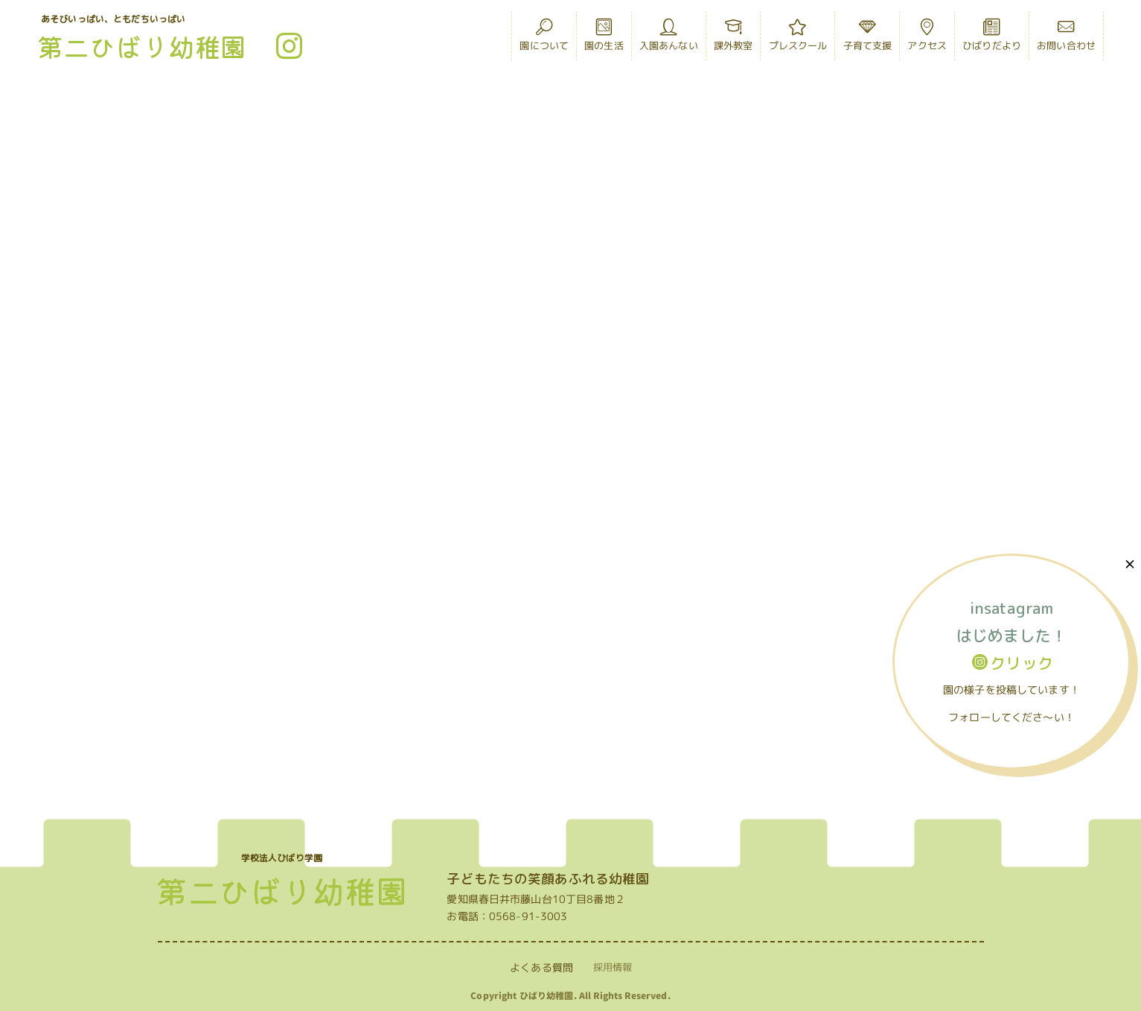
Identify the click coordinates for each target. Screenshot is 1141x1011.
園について (544, 38)
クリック (1012, 663)
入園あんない (668, 38)
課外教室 (733, 38)
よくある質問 (541, 967)
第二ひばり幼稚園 (141, 46)
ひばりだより (991, 38)
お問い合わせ (1066, 38)
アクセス (927, 38)
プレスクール (798, 38)
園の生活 (604, 38)
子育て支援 (867, 38)
